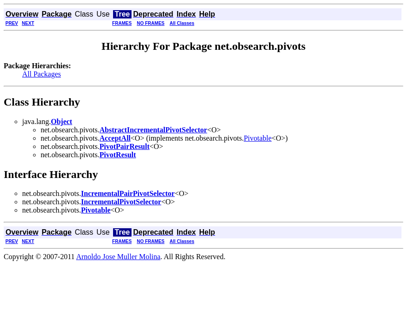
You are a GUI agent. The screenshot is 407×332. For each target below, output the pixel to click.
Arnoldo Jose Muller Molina (118, 257)
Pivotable (257, 138)
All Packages (41, 74)
